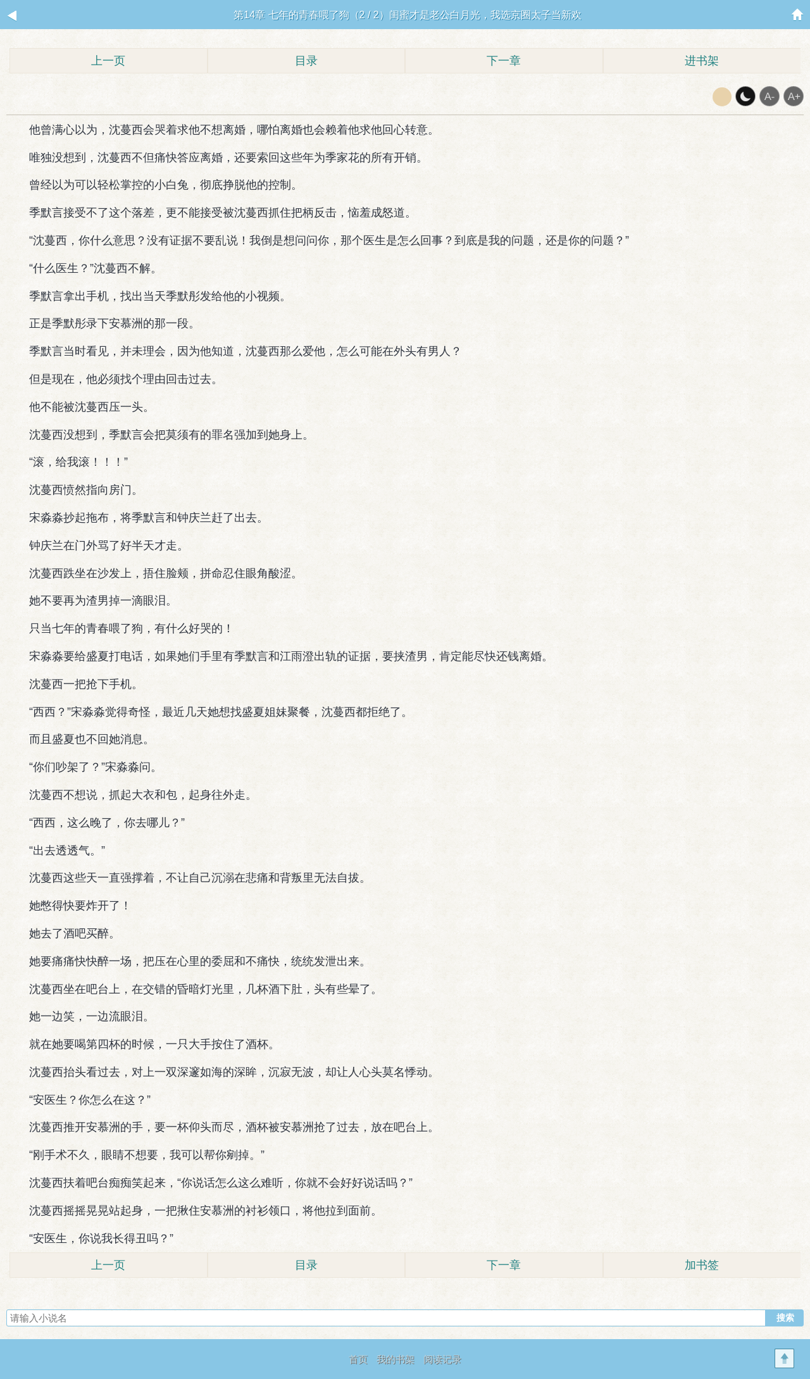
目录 (306, 60)
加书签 (702, 1265)
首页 (358, 1359)
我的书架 (395, 1359)
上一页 (108, 60)
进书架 (702, 60)
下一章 (504, 60)
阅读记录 (442, 1359)
